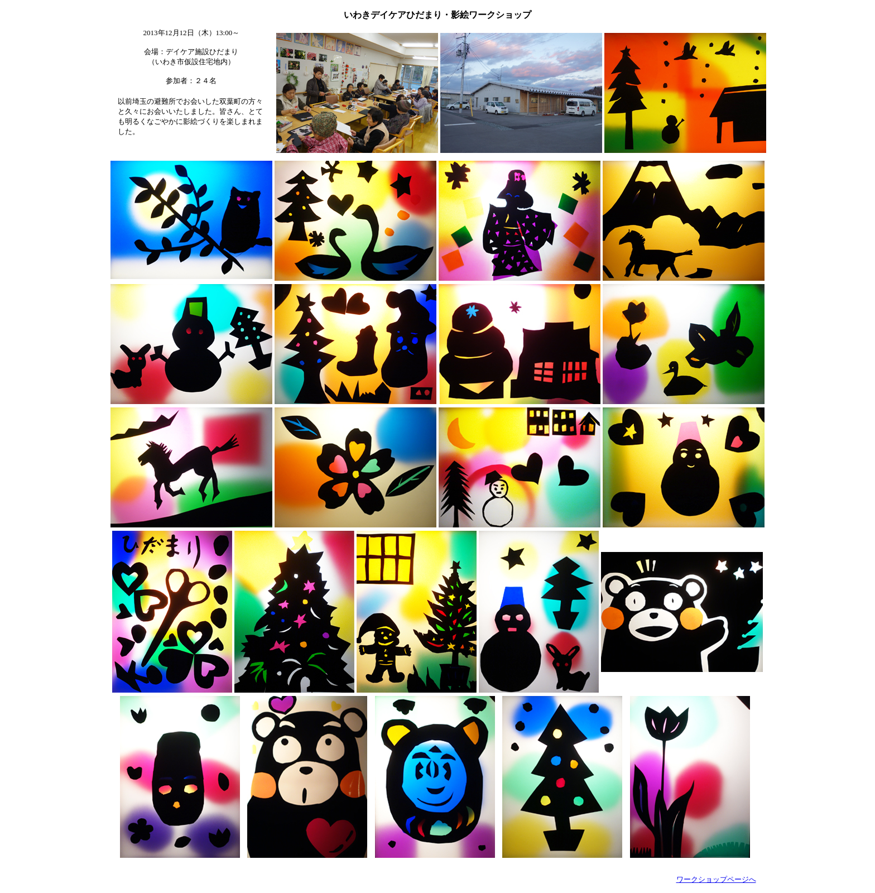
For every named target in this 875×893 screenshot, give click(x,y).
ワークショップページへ (716, 879)
